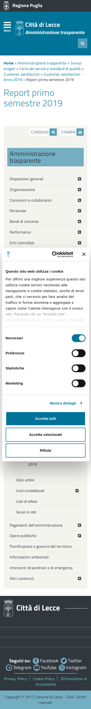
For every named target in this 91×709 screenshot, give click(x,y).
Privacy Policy (15, 679)
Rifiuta (45, 450)
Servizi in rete (26, 512)
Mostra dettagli (63, 403)
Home (9, 63)
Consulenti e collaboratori (31, 200)
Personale (18, 211)
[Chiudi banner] (83, 254)
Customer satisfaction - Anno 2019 (50, 461)
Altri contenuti (22, 578)
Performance (20, 232)
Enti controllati (22, 243)
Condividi (44, 132)
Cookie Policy (44, 679)
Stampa (72, 132)
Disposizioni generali (26, 179)
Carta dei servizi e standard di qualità (50, 69)
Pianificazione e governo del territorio (41, 546)
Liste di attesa (26, 501)
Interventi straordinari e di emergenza (41, 568)
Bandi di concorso (24, 221)
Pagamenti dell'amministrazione (36, 525)
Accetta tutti (45, 418)
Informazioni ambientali (29, 557)
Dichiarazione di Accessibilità (61, 681)
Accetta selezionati (45, 434)
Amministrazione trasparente (42, 63)
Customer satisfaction (22, 74)
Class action (25, 480)
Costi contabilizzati (30, 491)
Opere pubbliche (23, 535)
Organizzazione (22, 189)
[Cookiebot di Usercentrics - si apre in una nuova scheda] (54, 254)
